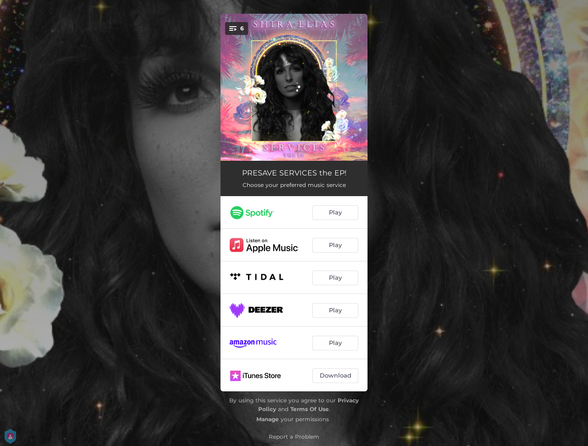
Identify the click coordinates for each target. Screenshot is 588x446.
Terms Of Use (309, 409)
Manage (267, 419)
